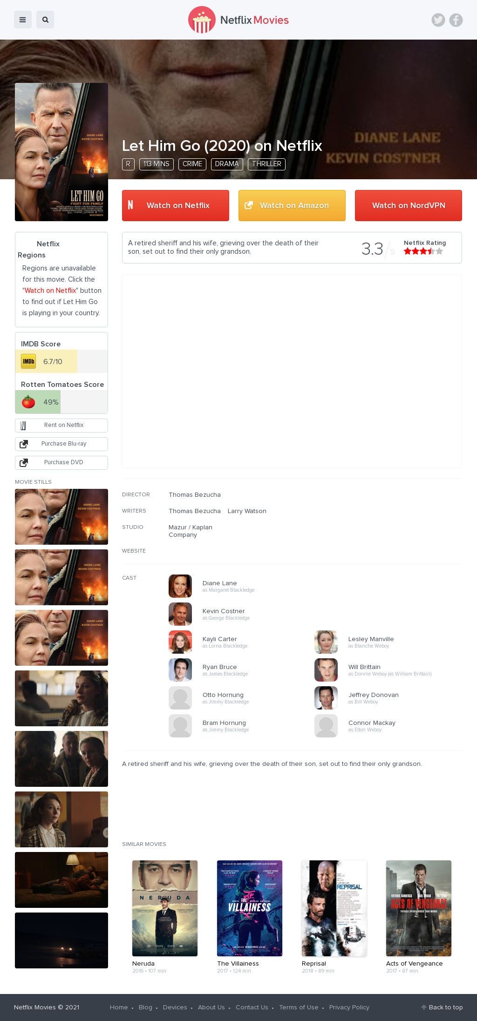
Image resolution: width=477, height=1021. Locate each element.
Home (119, 1007)
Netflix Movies (35, 1007)
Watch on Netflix (178, 206)
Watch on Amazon (294, 206)
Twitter (438, 20)
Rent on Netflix (63, 425)
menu (23, 19)
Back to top (446, 1007)
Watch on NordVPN (408, 206)
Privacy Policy (349, 1007)
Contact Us (252, 1007)
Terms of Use (299, 1007)
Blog (145, 1007)
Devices (175, 1007)
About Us (211, 1007)
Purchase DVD (63, 463)
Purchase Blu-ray (63, 444)
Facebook (456, 20)
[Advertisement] (392, 551)
